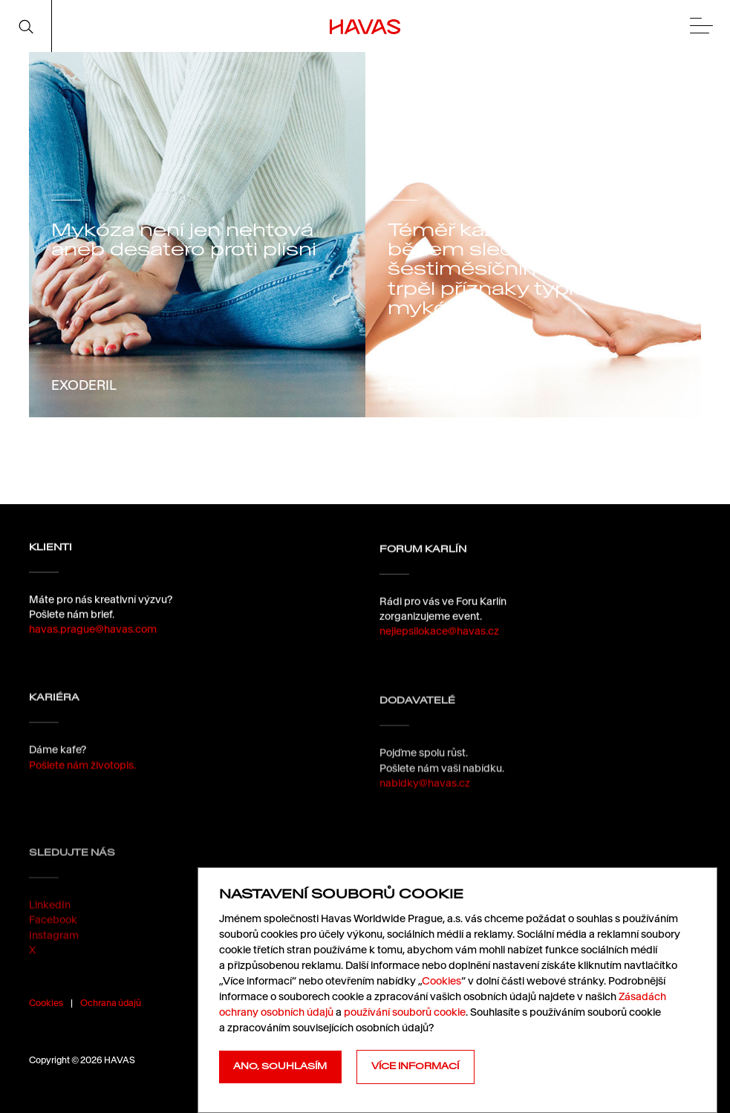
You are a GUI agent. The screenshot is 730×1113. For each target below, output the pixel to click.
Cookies (46, 1002)
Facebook (53, 947)
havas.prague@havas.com (93, 632)
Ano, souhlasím (280, 1066)
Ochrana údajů (110, 1002)
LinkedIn (50, 932)
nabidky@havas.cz (424, 804)
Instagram (54, 962)
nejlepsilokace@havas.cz (439, 637)
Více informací (415, 1066)
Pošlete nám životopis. (82, 776)
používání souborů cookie (405, 1012)
